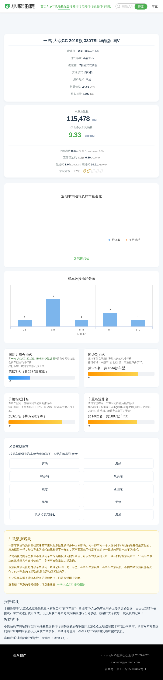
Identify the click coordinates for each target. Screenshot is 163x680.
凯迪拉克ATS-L (45, 514)
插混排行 (99, 6)
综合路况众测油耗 (81, 127)
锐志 (45, 489)
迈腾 (45, 463)
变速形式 (77, 72)
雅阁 (45, 502)
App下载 (52, 6)
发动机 (71, 50)
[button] (9, 381)
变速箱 (72, 65)
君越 (118, 463)
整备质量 (76, 93)
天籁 (118, 502)
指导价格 (75, 86)
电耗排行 (87, 6)
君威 (118, 514)
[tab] (41, 368)
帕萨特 (44, 476)
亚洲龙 (118, 489)
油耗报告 (64, 6)
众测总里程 (82, 111)
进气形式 (76, 58)
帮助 (108, 6)
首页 (43, 6)
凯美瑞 (118, 476)
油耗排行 (76, 6)
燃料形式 (78, 79)
